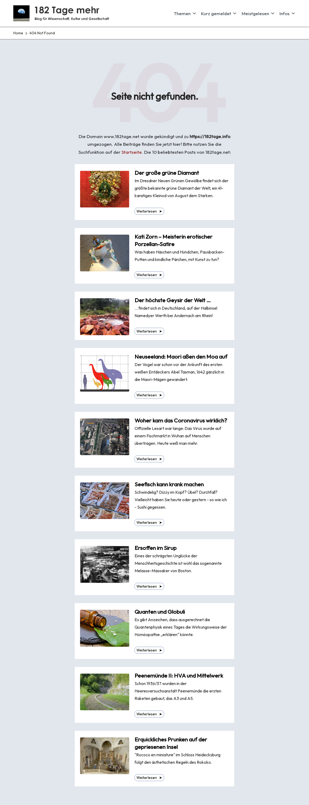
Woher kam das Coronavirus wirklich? (181, 420)
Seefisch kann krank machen (169, 484)
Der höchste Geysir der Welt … (173, 300)
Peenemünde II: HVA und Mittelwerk (179, 675)
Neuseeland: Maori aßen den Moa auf (181, 356)
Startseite (132, 152)
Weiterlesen (149, 211)
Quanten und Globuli (160, 611)
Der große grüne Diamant (167, 172)
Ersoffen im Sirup (156, 547)
